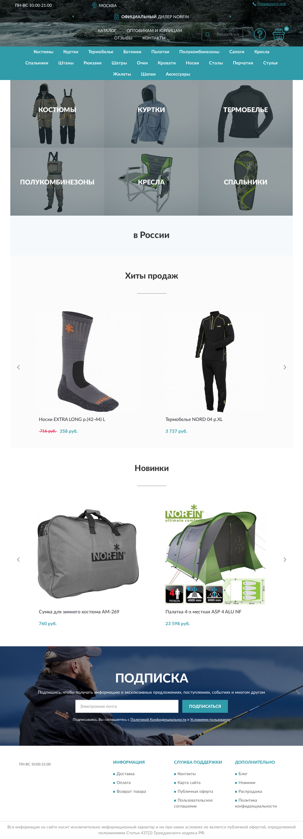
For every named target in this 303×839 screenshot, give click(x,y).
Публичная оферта (195, 792)
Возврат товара (131, 792)
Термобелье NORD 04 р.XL (194, 419)
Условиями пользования (210, 719)
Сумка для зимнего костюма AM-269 (79, 612)
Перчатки (243, 63)
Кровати (167, 63)
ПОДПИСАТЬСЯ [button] (205, 707)
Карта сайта (189, 783)
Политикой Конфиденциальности (158, 719)
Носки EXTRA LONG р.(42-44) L (72, 419)
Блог (243, 774)
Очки (142, 63)
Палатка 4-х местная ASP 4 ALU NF (203, 612)
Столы (216, 63)
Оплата (124, 783)
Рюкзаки (93, 63)
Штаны (66, 63)
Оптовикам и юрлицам (154, 31)
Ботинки (132, 52)
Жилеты (122, 74)
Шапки (148, 74)
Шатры (119, 63)
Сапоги (236, 52)
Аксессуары (178, 74)
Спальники (36, 63)
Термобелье (100, 52)
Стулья (270, 63)
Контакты (154, 38)
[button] (260, 34)
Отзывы (123, 38)
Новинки (247, 783)
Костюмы (43, 52)
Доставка (126, 774)
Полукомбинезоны (199, 52)
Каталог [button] (107, 31)
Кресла (261, 52)
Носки (192, 63)
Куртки (70, 52)
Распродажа (250, 792)
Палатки (160, 52)
